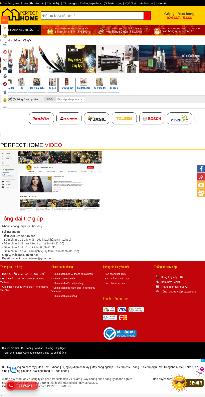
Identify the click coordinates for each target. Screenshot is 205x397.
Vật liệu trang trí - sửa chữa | (51, 370)
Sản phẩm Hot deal (115, 283)
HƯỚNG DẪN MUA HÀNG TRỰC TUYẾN (24, 274)
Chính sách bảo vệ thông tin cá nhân (73, 274)
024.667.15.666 (179, 18)
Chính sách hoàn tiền (64, 278)
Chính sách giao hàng (65, 296)
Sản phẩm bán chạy (115, 274)
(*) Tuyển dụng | (114, 3)
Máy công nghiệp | (103, 367)
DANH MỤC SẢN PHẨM (21, 30)
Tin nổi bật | (54, 3)
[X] (203, 360)
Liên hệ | (161, 3)
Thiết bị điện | (150, 367)
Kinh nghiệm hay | (91, 3)
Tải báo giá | (70, 3)
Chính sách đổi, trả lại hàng (68, 283)
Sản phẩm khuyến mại (117, 278)
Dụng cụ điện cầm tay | (77, 367)
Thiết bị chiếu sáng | (128, 367)
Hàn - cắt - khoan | (50, 367)
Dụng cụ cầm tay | (26, 367)
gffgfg (50, 98)
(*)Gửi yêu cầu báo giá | (140, 3)
